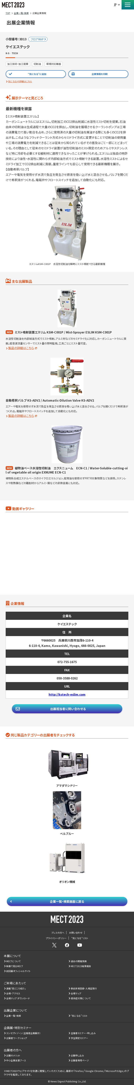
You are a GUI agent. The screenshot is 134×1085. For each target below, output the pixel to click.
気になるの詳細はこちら (20, 81)
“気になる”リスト (79, 1015)
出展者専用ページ (80, 1060)
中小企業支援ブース (16, 1060)
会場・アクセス (13, 993)
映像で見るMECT (14, 966)
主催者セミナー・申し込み (83, 1033)
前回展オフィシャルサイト (18, 971)
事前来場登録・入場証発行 (84, 988)
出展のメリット (13, 1055)
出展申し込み (77, 1055)
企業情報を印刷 (100, 74)
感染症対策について (81, 998)
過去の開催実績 (79, 961)
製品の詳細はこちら (21, 348)
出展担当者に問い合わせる (68, 708)
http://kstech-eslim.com (67, 694)
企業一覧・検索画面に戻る (67, 901)
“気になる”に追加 (37, 74)
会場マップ (76, 993)
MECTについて (13, 961)
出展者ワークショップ (16, 1038)
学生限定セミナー (79, 1038)
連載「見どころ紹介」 (16, 988)
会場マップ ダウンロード (18, 998)
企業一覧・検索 (13, 1015)
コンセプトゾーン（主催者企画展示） (23, 1033)
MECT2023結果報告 (81, 966)
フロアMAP (37, 39)
